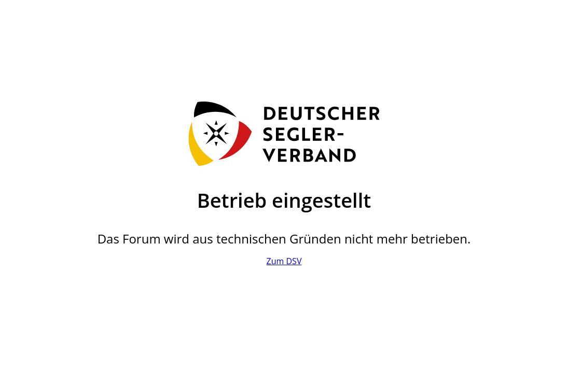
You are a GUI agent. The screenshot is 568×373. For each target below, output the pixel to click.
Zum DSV (284, 261)
